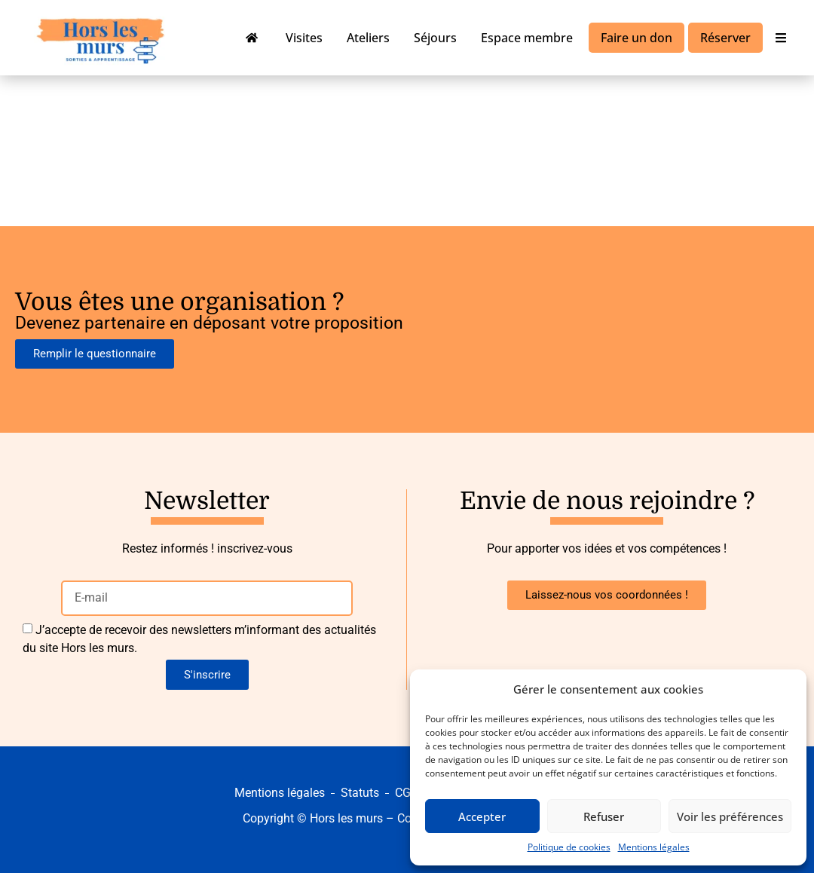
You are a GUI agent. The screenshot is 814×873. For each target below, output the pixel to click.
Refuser (603, 816)
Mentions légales (654, 847)
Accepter (482, 816)
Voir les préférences (730, 816)
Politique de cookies (569, 847)
